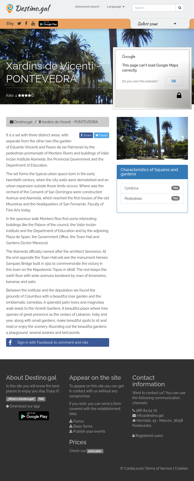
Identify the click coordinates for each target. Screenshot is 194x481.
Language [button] (116, 6)
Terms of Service (158, 468)
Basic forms (83, 426)
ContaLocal (133, 468)
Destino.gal (32, 8)
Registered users (149, 436)
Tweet (101, 135)
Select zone (147, 24)
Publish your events (89, 431)
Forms (79, 421)
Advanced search (87, 6)
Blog (9, 23)
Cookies (181, 468)
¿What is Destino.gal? (21, 398)
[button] (122, 138)
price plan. (95, 451)
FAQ (41, 398)
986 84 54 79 (146, 410)
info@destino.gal (150, 415)
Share (86, 135)
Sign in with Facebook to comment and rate (47, 342)
